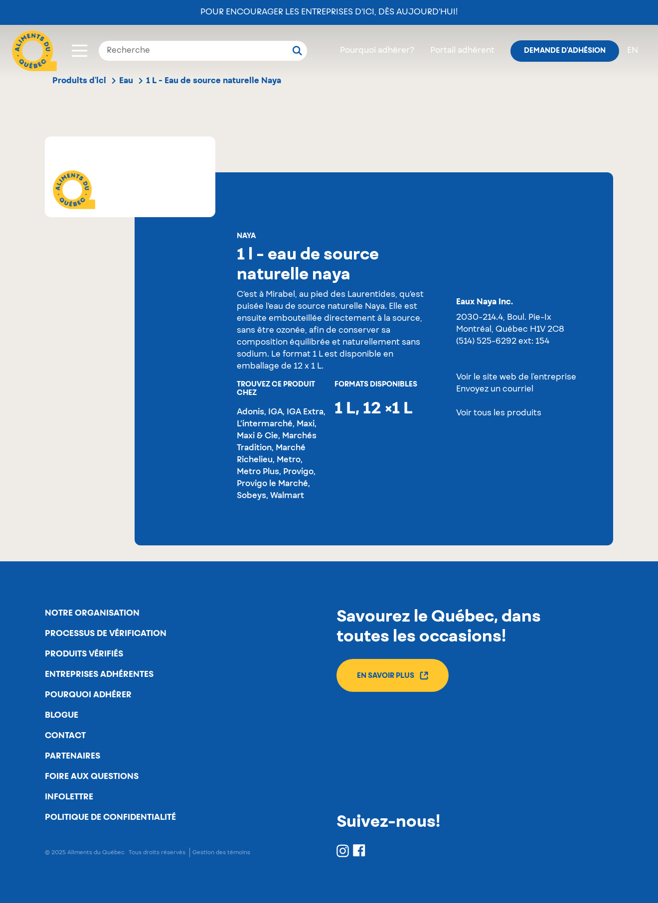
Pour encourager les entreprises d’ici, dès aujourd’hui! (329, 12)
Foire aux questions (92, 776)
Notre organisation (92, 613)
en (632, 51)
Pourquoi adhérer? (377, 51)
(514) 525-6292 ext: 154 (502, 342)
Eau (126, 81)
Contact (65, 736)
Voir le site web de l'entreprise (516, 378)
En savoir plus (392, 675)
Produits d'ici (79, 81)
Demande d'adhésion (565, 50)
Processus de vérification (105, 634)
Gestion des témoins (221, 852)
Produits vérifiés (84, 654)
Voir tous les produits (498, 413)
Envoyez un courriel (494, 389)
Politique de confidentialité (110, 817)
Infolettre (69, 797)
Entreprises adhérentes (99, 674)
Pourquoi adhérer (88, 695)
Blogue (61, 715)
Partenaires (72, 756)
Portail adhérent (462, 51)
